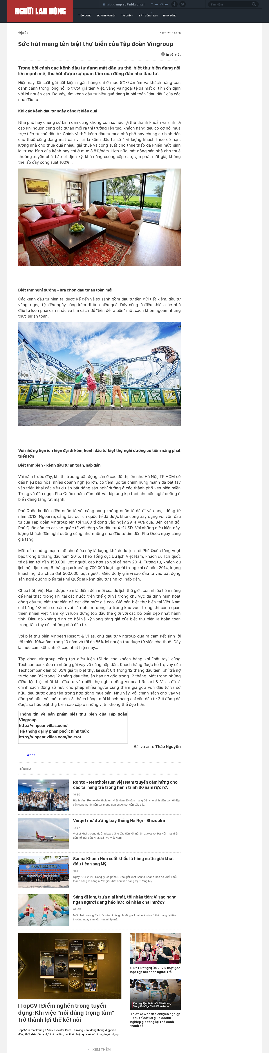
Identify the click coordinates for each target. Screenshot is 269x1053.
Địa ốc (23, 33)
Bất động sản (148, 15)
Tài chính (127, 15)
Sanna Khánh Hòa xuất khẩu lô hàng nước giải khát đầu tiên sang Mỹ (123, 861)
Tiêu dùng (85, 15)
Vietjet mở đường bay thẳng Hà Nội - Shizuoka (119, 820)
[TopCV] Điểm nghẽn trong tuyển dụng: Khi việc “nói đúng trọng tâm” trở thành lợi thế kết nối (66, 1012)
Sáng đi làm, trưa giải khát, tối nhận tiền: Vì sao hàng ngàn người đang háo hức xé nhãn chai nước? (125, 899)
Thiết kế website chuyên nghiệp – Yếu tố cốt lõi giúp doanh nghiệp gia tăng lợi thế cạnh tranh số (155, 1020)
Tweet (30, 755)
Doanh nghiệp (106, 15)
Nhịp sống (170, 15)
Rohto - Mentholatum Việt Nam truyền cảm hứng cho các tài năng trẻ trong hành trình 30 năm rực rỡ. (125, 785)
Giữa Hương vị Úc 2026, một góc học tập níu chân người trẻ (155, 970)
